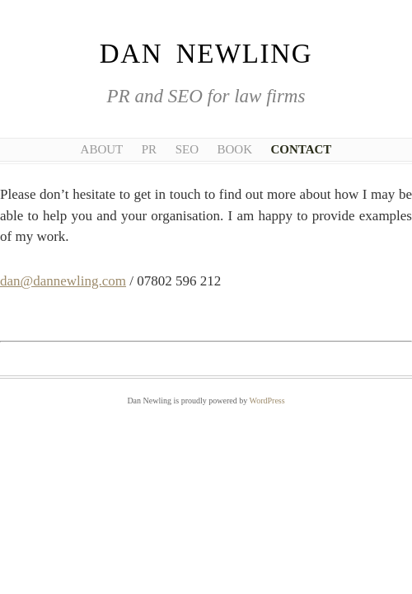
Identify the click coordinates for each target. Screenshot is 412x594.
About (102, 149)
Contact (300, 149)
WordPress (267, 400)
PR (149, 149)
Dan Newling (206, 53)
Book (234, 149)
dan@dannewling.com (63, 281)
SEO (187, 149)
